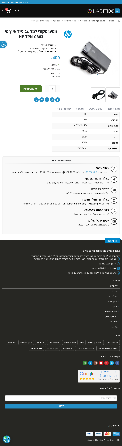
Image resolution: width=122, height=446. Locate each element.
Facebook (57, 99)
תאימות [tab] (80, 108)
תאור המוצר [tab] (113, 108)
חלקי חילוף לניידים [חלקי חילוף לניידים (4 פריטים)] (95, 342)
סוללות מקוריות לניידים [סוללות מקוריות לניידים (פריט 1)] (85, 348)
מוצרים (114, 291)
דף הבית (113, 286)
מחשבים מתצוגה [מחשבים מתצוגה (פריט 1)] (70, 342)
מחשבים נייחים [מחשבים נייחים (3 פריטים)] (54, 342)
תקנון (115, 306)
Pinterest (106, 363)
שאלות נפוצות (111, 296)
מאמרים (114, 321)
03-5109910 (91, 172)
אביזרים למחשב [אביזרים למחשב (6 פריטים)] (112, 342)
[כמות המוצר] (52, 88)
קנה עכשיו (28, 88)
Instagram (95, 363)
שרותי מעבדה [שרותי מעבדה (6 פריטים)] (67, 348)
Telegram (90, 363)
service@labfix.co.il (101, 268)
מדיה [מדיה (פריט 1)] (82, 342)
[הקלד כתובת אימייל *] (61, 398)
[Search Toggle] (17, 11)
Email (41, 99)
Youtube (101, 363)
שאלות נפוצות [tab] (64, 108)
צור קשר (114, 326)
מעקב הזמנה (111, 301)
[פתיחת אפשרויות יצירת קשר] (6, 439)
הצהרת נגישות (111, 316)
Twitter (52, 99)
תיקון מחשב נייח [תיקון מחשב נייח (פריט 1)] (36, 348)
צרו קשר (112, 241)
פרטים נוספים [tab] (95, 108)
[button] (3, 44)
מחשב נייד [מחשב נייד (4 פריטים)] (40, 342)
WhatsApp (36, 99)
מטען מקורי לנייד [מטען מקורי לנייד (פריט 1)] (26, 342)
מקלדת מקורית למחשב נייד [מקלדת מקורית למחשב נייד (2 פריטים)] (108, 348)
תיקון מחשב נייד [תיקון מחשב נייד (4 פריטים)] (52, 348)
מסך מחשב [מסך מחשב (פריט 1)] (11, 342)
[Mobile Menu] (117, 10)
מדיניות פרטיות (111, 311)
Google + (47, 99)
